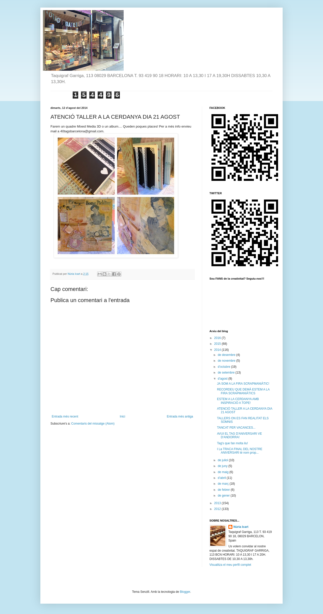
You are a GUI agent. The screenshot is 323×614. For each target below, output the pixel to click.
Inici (122, 416)
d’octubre (224, 367)
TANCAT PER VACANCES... (236, 427)
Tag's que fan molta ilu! (232, 443)
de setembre (226, 372)
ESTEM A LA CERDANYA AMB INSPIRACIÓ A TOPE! (238, 400)
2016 (218, 338)
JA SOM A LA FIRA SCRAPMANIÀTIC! (243, 383)
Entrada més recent (65, 416)
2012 (218, 509)
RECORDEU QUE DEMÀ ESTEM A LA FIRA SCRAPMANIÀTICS (243, 391)
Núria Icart (240, 527)
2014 (218, 350)
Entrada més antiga (180, 416)
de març (224, 483)
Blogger (185, 592)
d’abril (222, 478)
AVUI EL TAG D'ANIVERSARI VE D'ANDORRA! (239, 435)
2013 (218, 503)
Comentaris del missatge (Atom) (92, 423)
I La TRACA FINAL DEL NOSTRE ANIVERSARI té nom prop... (239, 450)
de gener (224, 495)
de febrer (224, 490)
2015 (218, 344)
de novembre (227, 360)
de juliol (223, 460)
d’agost (223, 378)
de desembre (227, 355)
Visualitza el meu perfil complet (230, 565)
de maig (223, 472)
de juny (223, 466)
